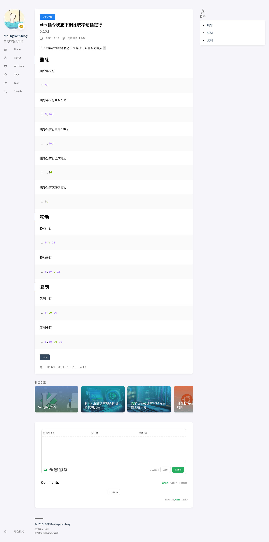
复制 (210, 40)
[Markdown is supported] (46, 470)
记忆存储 (47, 16)
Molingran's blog (16, 36)
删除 (210, 25)
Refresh (114, 492)
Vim (45, 357)
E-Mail (94, 432)
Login (165, 470)
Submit (178, 470)
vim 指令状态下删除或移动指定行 (71, 24)
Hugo (41, 529)
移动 (210, 32)
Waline (178, 500)
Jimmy (50, 533)
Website (143, 432)
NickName (48, 432)
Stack (42, 533)
